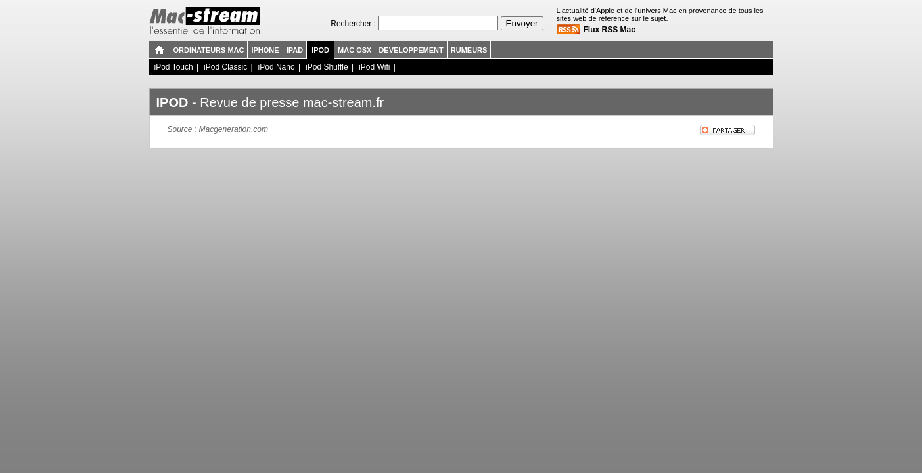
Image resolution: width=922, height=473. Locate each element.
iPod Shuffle (327, 67)
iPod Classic (225, 67)
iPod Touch (173, 67)
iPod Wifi (374, 67)
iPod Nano (276, 67)
